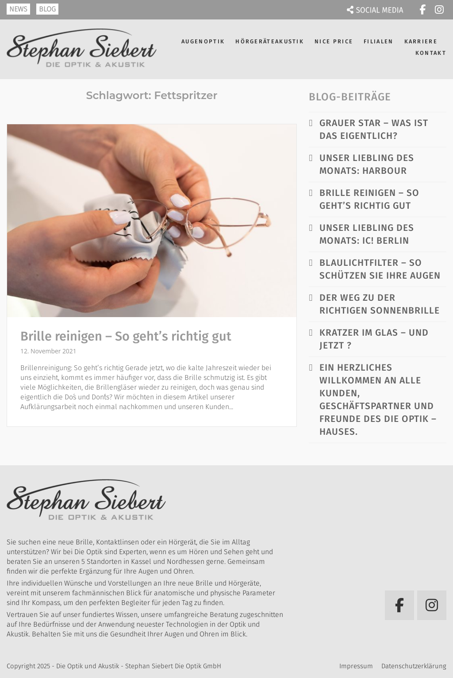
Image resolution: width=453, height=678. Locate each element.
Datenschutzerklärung (413, 666)
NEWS (18, 9)
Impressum (356, 666)
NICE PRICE (334, 41)
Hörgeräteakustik (269, 41)
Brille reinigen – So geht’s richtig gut (125, 336)
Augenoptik (203, 41)
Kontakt (430, 53)
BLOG (47, 9)
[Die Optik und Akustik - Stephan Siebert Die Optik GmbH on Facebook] (422, 10)
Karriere (421, 41)
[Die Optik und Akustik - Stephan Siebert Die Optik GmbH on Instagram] (439, 10)
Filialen (378, 41)
